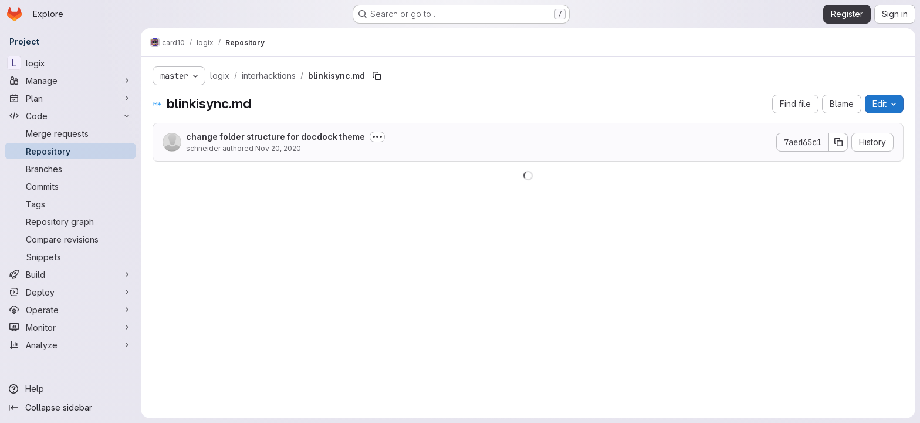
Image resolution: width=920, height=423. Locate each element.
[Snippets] (70, 257)
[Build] (70, 274)
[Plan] (70, 98)
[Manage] (70, 80)
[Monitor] (70, 327)
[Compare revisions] (70, 239)
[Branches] (70, 168)
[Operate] (70, 309)
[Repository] (70, 151)
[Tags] (70, 204)
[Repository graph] (70, 221)
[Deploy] (70, 292)
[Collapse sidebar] (70, 408)
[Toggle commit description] (377, 137)
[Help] (70, 389)
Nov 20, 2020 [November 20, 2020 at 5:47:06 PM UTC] (278, 148)
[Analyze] (70, 345)
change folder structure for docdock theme (275, 137)
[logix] (70, 63)
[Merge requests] (70, 133)
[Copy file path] (376, 75)
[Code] (70, 116)
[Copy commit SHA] (838, 142)
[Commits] (70, 186)
